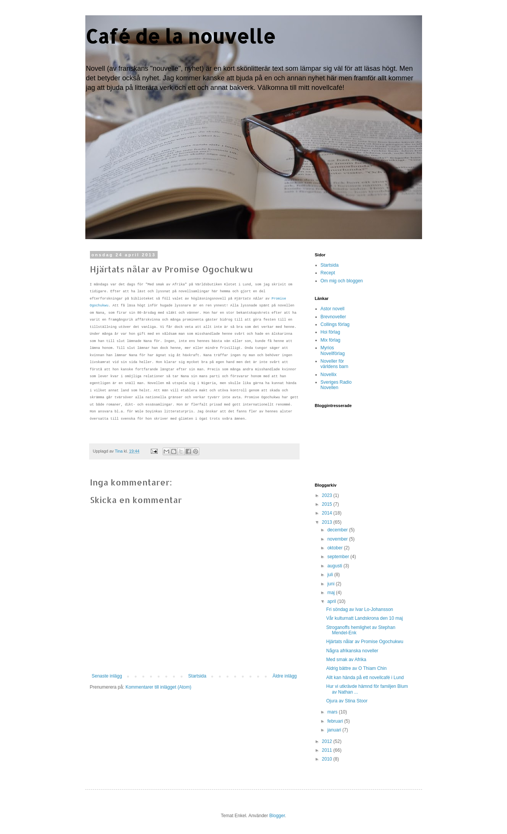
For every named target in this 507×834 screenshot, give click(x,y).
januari (334, 730)
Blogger (277, 815)
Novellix (329, 374)
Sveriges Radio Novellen (336, 385)
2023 (327, 495)
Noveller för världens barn (335, 363)
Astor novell (333, 308)
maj (331, 592)
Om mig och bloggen (342, 280)
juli (330, 574)
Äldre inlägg (284, 676)
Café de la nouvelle (180, 36)
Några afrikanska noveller (352, 650)
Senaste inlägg (107, 676)
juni (331, 583)
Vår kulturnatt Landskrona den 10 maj (364, 618)
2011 (327, 750)
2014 (327, 513)
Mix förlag (331, 340)
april (332, 601)
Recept (328, 272)
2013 (327, 522)
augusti (335, 565)
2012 (327, 741)
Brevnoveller (333, 316)
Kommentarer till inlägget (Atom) (158, 687)
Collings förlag (335, 324)
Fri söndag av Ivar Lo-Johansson (359, 609)
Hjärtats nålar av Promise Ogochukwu (364, 641)
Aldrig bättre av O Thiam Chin (356, 668)
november (338, 539)
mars (333, 712)
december (338, 530)
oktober (335, 548)
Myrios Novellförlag (333, 350)
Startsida (197, 676)
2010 (327, 759)
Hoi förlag (330, 332)
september (338, 556)
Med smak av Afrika (346, 659)
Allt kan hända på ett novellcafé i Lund (365, 677)
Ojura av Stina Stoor (346, 701)
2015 (327, 504)
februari (335, 721)
